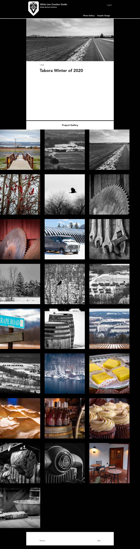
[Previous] (47, 540)
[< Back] (46, 65)
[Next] (94, 540)
